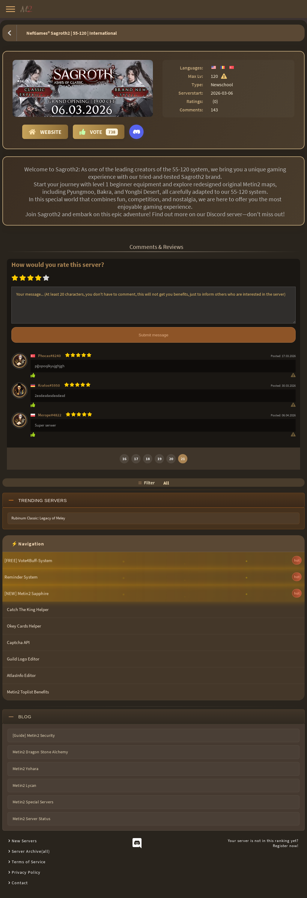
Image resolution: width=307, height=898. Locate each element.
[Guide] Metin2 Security (34, 735)
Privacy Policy (26, 872)
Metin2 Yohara (26, 768)
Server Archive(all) (31, 851)
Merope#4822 (49, 415)
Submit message (153, 335)
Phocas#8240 (49, 355)
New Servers (24, 840)
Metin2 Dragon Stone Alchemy (40, 752)
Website (45, 131)
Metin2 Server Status (31, 818)
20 (171, 458)
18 (148, 458)
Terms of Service (29, 861)
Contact (20, 882)
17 (136, 458)
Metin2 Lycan (24, 785)
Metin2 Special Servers (33, 802)
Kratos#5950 (49, 385)
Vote (98, 131)
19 (159, 458)
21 (183, 458)
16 (124, 458)
